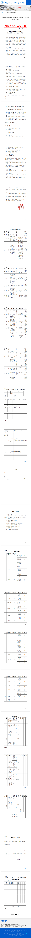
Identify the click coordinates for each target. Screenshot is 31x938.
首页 (4, 12)
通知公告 (9, 12)
